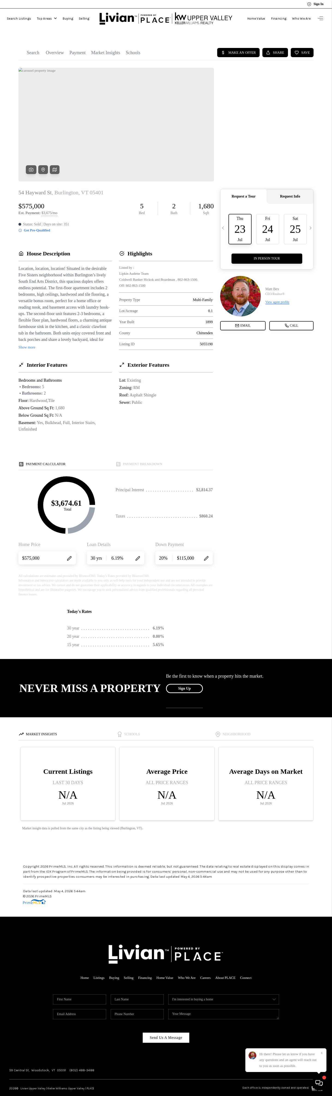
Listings (98, 968)
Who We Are (301, 17)
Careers (206, 968)
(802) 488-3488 (81, 1061)
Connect (246, 968)
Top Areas (47, 17)
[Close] (321, 1053)
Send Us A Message (166, 1028)
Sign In (315, 4)
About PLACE (226, 968)
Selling (84, 17)
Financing (279, 17)
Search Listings (19, 17)
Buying (67, 17)
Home (84, 968)
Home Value (256, 17)
